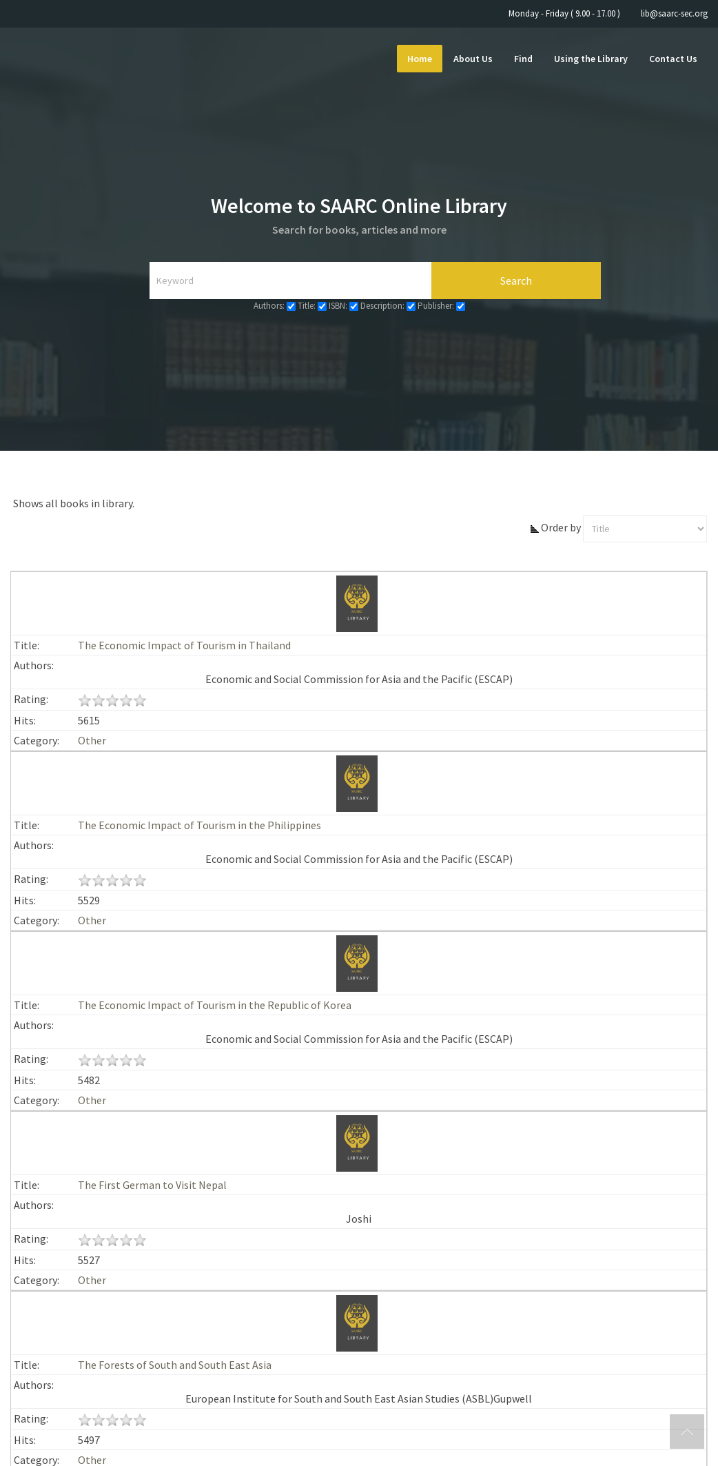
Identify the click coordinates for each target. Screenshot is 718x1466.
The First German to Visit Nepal (152, 1185)
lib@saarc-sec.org (674, 13)
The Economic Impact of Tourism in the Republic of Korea (214, 1005)
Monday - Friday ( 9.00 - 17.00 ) (564, 13)
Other (92, 740)
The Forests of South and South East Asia (174, 1365)
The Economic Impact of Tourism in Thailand (184, 645)
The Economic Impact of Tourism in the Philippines (199, 825)
